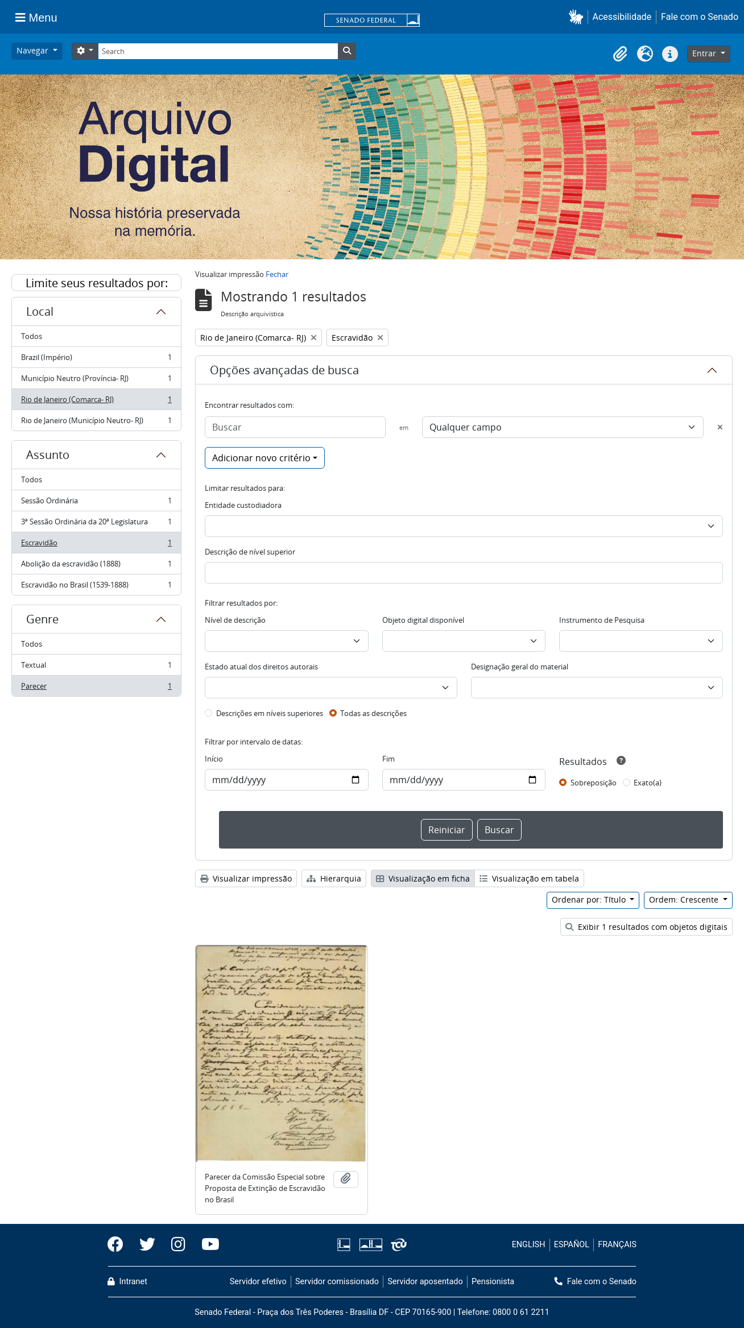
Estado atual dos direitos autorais (261, 666)
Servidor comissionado (337, 1281)
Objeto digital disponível (423, 620)
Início (214, 759)
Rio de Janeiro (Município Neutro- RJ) (96, 423)
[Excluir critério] (720, 427)
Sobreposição (594, 782)
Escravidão (96, 545)
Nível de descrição (235, 620)
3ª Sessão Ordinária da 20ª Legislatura (96, 524)
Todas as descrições (373, 713)
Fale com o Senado (699, 16)
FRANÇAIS (617, 1245)
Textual (96, 667)
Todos (31, 336)
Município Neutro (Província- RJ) (96, 381)
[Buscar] (295, 427)
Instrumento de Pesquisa (601, 620)
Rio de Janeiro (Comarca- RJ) (96, 402)
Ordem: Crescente (685, 899)
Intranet (127, 1281)
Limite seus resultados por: (97, 283)
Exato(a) (648, 782)
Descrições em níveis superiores (269, 713)
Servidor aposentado (424, 1281)
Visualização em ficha (423, 878)
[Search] (218, 51)
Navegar (33, 50)
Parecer (96, 688)
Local (39, 311)
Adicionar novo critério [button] (261, 458)
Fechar (277, 274)
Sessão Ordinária (96, 503)
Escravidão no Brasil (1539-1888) (96, 587)
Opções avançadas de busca (284, 370)
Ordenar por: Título (590, 899)
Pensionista (493, 1281)
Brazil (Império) (96, 359)
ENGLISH (528, 1245)
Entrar (705, 53)
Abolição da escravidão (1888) (96, 566)
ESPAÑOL (571, 1245)
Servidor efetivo (258, 1281)
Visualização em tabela (529, 878)
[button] (578, 16)
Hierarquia (334, 878)
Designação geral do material (519, 666)
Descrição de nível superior (250, 552)
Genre (42, 619)
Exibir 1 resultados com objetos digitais (646, 926)
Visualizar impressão (246, 878)
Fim (388, 759)
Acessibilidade (622, 16)
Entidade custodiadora (243, 505)
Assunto (47, 454)
